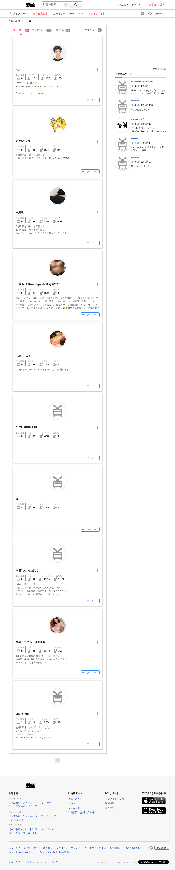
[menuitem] (60, 13)
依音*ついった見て (27, 570)
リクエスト (74, 807)
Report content (131, 847)
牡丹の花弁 (15, 21)
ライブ (19, 862)
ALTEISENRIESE (26, 427)
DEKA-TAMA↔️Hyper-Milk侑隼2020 (38, 284)
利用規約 (110, 803)
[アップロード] (18, 13)
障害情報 (110, 807)
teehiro (134, 138)
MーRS (20, 499)
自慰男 (20, 212)
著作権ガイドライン (95, 847)
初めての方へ (75, 798)
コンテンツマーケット (37, 862)
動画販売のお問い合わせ (81, 812)
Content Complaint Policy (22, 852)
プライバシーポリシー (68, 847)
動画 (11, 862)
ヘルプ (71, 803)
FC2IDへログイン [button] (130, 4)
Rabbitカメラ (138, 119)
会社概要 (47, 847)
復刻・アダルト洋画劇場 (31, 642)
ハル (18, 69)
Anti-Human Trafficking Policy (55, 852)
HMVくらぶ (23, 355)
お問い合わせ (31, 847)
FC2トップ (14, 847)
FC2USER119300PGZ (142, 81)
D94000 (135, 100)
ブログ (54, 862)
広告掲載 (115, 847)
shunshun (22, 713)
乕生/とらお (23, 141)
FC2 (17, 4)
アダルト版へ (157, 4)
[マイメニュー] (151, 13)
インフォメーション (115, 798)
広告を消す (162, 69)
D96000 (135, 157)
